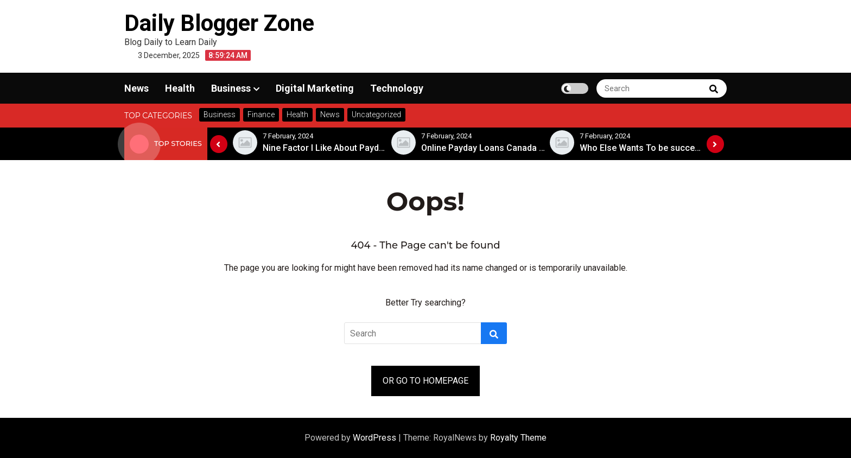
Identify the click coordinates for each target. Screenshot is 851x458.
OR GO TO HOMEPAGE (425, 381)
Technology (396, 88)
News (136, 88)
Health (180, 88)
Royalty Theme (518, 437)
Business (231, 88)
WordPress (375, 437)
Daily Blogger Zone (219, 23)
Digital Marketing (315, 88)
